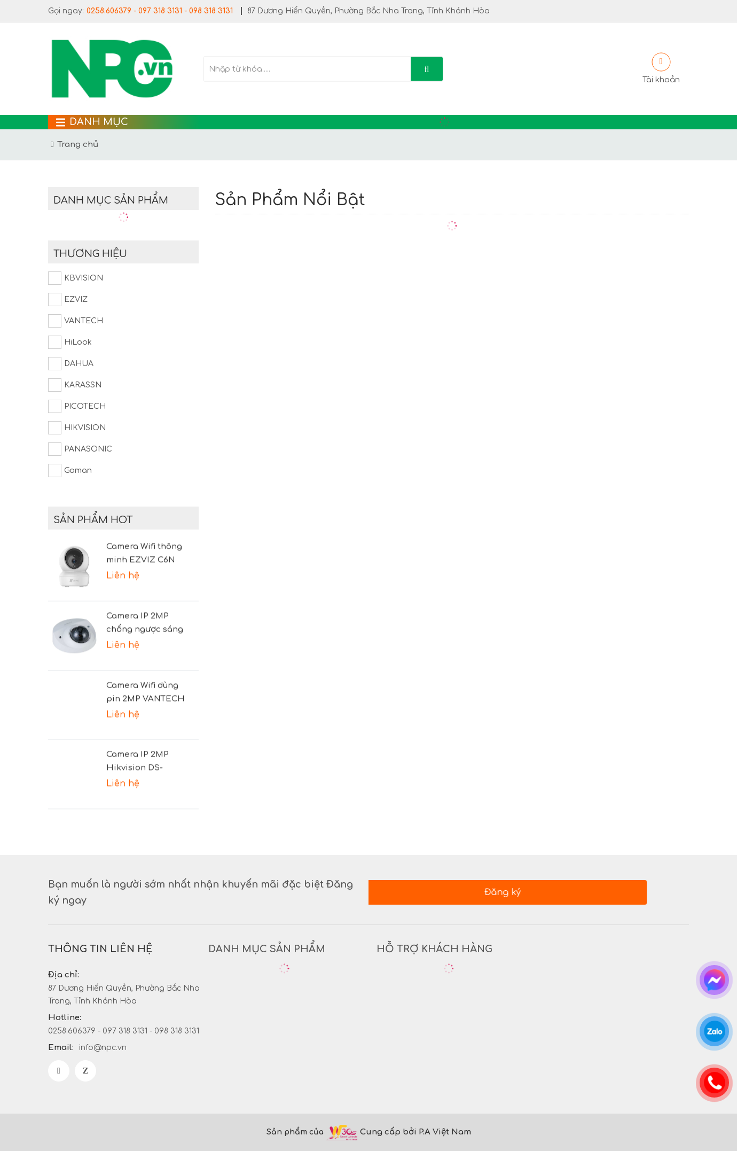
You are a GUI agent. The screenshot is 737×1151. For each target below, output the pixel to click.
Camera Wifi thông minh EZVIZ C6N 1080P (144, 539)
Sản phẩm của (295, 1132)
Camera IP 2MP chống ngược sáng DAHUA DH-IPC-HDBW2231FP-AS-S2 (148, 608)
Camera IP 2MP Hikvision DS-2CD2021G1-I (137, 747)
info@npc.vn (103, 1048)
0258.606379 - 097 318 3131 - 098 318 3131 (160, 11)
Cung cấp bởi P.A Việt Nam (417, 1132)
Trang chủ (78, 144)
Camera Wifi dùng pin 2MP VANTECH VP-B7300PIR (145, 677)
